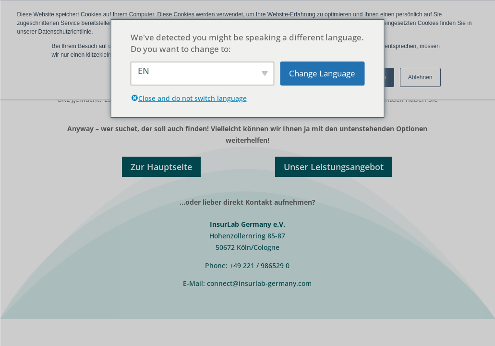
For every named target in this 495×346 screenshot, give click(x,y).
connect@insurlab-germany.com (259, 283)
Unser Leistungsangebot (334, 167)
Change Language (322, 73)
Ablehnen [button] (420, 77)
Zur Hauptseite (161, 167)
